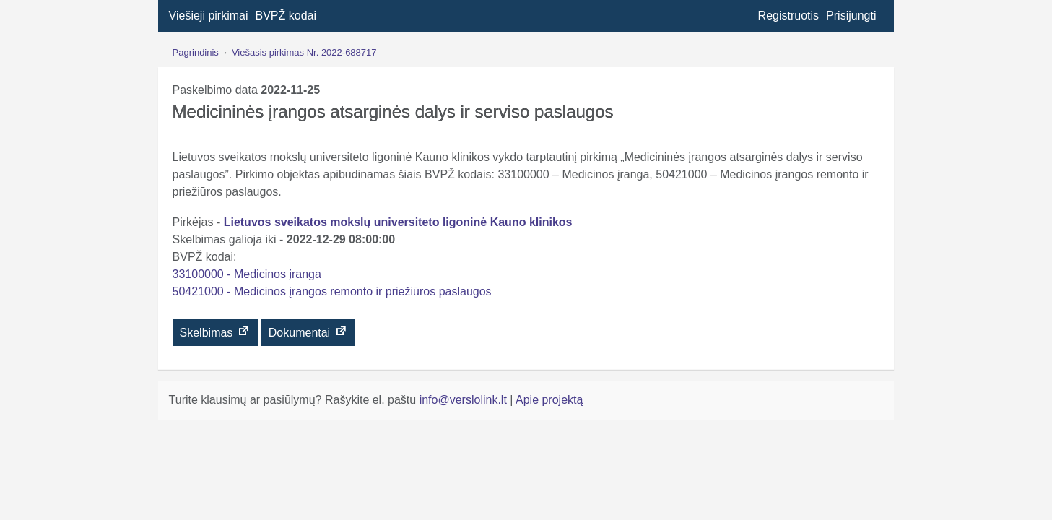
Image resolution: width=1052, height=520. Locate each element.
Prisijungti (851, 15)
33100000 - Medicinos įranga (247, 274)
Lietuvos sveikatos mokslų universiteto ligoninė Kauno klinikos (398, 222)
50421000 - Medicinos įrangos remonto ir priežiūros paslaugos (332, 291)
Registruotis (788, 15)
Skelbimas (215, 331)
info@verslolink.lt (465, 400)
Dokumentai (308, 331)
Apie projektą (549, 400)
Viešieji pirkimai (208, 15)
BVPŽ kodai (286, 15)
